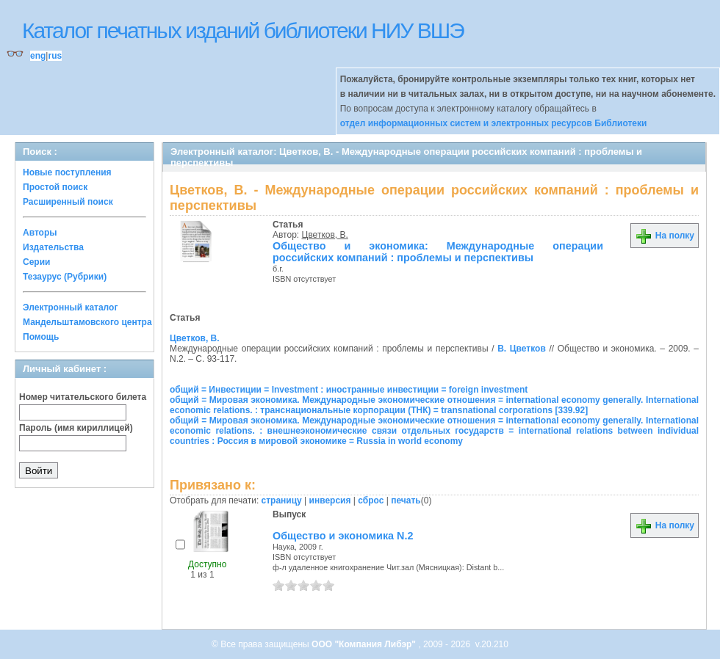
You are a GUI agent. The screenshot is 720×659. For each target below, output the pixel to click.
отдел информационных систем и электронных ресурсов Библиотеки (493, 123)
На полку (664, 235)
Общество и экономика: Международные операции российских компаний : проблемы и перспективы (438, 251)
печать (406, 500)
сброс (371, 500)
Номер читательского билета (82, 397)
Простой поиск (55, 187)
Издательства (53, 247)
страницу (282, 500)
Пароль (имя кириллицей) (76, 428)
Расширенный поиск (68, 202)
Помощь (41, 337)
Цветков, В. (325, 235)
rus (55, 56)
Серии (36, 262)
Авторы (40, 232)
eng (38, 56)
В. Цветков (521, 348)
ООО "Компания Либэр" (365, 644)
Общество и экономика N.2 (343, 536)
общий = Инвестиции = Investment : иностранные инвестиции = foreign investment (349, 390)
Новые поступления (67, 172)
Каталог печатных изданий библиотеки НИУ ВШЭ (243, 30)
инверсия (330, 500)
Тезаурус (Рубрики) (65, 277)
